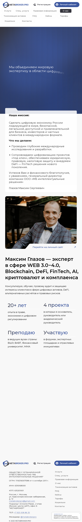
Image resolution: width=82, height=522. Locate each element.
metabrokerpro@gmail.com (22, 501)
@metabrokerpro (29, 517)
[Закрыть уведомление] (79, 513)
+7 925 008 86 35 (22, 512)
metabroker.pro (58, 514)
